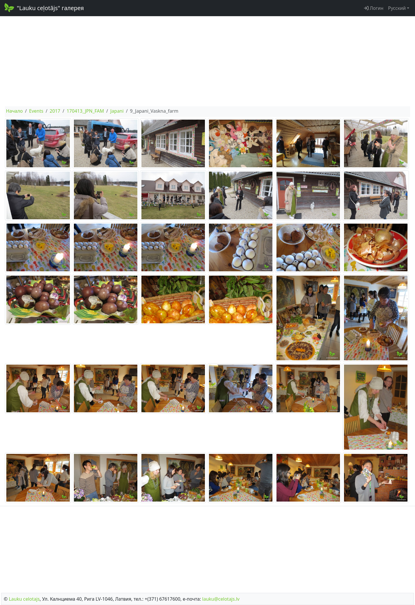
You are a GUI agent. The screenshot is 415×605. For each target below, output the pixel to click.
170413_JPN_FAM (85, 111)
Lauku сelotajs (24, 599)
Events (36, 111)
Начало (14, 111)
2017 (55, 111)
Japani (117, 111)
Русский (397, 8)
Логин (374, 8)
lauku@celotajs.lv (221, 599)
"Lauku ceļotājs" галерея (43, 7)
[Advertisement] (207, 61)
